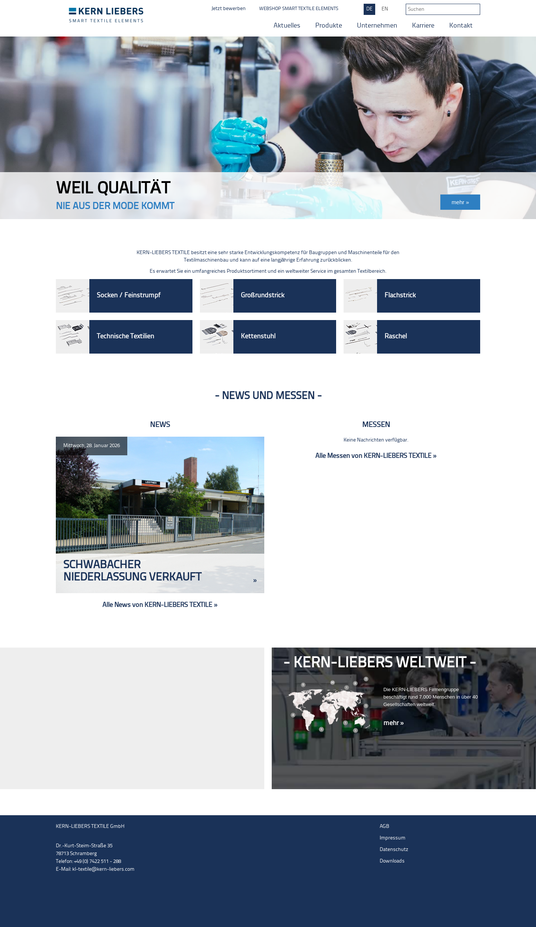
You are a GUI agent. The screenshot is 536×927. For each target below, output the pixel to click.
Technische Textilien (125, 336)
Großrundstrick (262, 295)
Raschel (396, 336)
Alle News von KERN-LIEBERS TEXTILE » (159, 605)
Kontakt (461, 25)
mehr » (393, 723)
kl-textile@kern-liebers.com (103, 869)
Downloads (392, 861)
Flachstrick (400, 295)
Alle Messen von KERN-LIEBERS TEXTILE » (376, 456)
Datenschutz (394, 849)
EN (385, 9)
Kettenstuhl (258, 336)
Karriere (423, 25)
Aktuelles (287, 25)
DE (369, 9)
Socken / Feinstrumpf (128, 295)
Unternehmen (377, 25)
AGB (384, 826)
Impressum (392, 838)
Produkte (328, 25)
